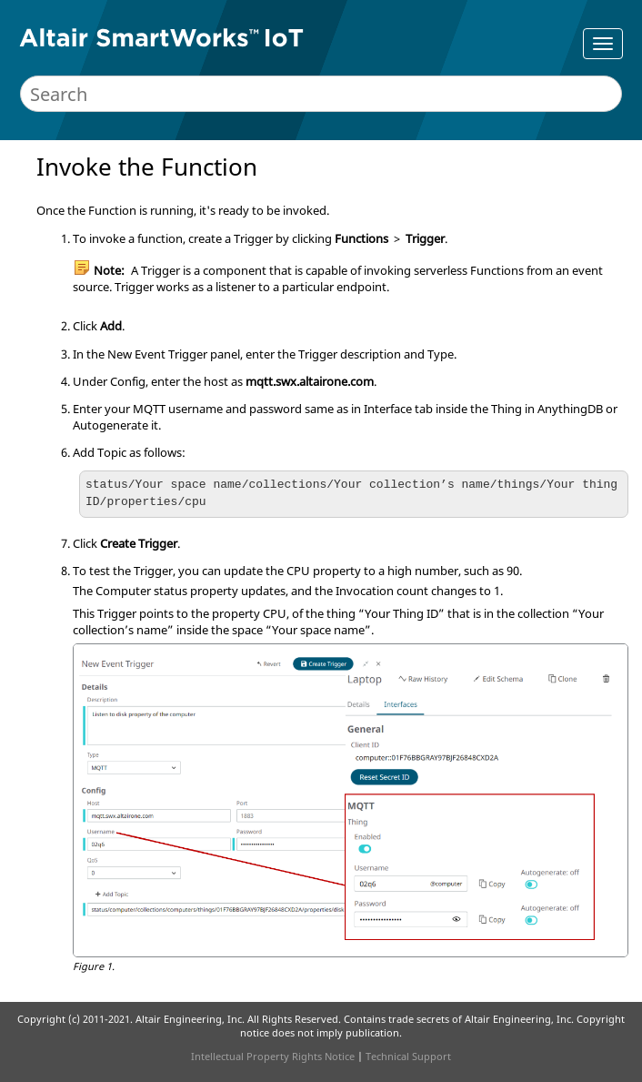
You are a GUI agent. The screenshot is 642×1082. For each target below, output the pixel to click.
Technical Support (408, 1056)
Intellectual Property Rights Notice (273, 1056)
